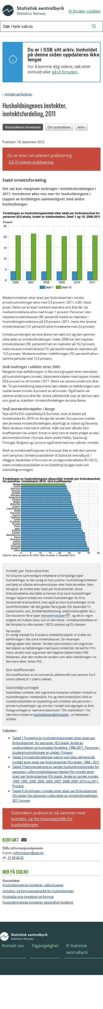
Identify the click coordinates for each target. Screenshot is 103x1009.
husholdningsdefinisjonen (51, 715)
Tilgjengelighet (45, 945)
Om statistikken (59, 127)
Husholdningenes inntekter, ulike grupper (33, 885)
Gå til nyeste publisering (31, 162)
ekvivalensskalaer (53, 615)
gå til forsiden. (65, 72)
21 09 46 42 (16, 857)
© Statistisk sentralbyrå (76, 949)
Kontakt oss (13, 945)
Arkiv (81, 127)
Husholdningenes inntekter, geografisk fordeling (37, 902)
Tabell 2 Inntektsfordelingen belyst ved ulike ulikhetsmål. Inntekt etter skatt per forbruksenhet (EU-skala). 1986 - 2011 (56, 759)
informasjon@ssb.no (28, 853)
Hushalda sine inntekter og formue (27, 897)
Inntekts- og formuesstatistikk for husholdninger (38, 891)
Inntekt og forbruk (19, 94)
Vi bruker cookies (85, 11)
